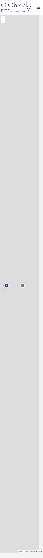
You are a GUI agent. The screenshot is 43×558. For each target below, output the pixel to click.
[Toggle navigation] (38, 6)
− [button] (3, 21)
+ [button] (3, 18)
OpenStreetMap (30, 551)
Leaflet (21, 551)
